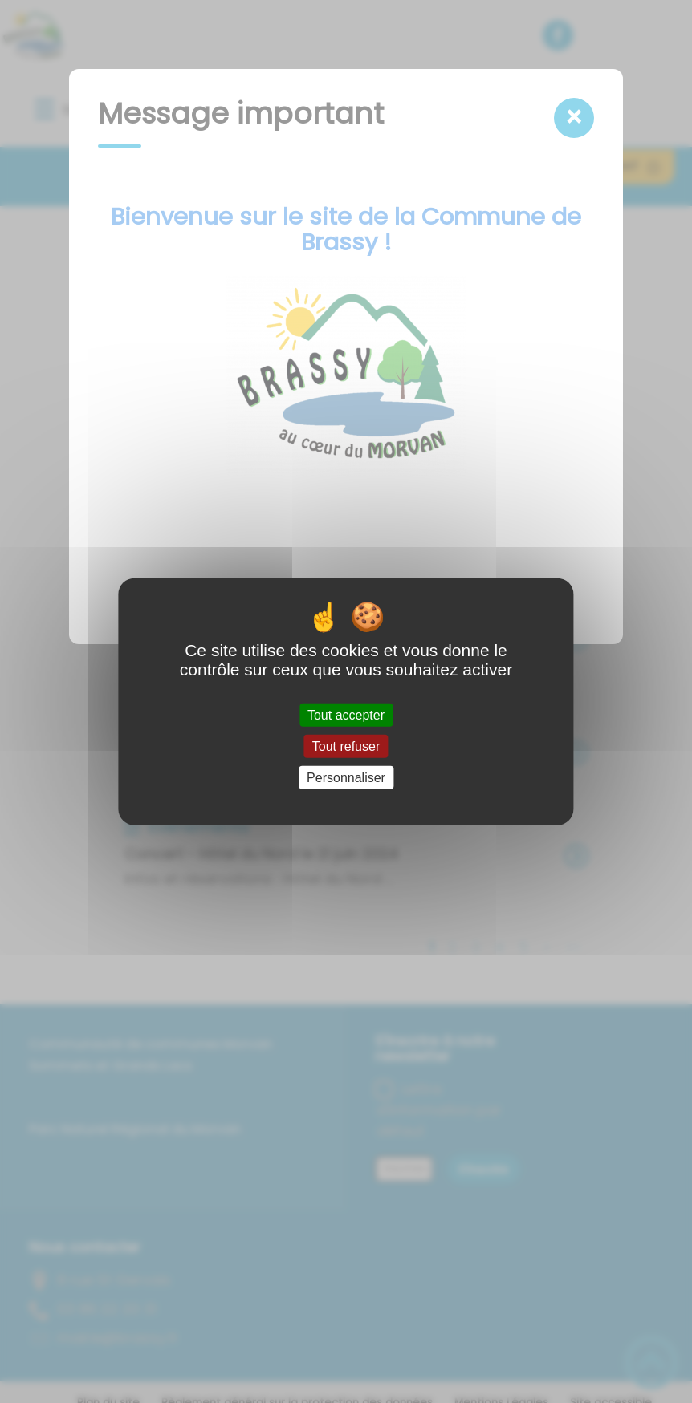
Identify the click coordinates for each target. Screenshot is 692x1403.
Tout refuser (346, 745)
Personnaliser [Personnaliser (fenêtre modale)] (346, 778)
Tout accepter (346, 714)
